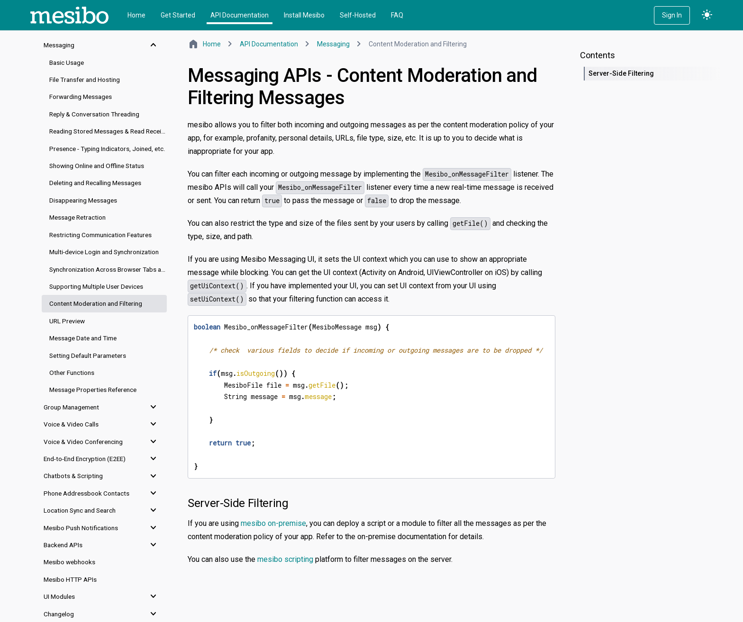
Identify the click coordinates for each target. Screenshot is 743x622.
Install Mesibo (304, 15)
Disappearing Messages (83, 200)
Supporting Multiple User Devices (96, 286)
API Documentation (239, 15)
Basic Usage (66, 62)
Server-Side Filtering (238, 503)
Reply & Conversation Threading (94, 114)
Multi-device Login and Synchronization (104, 252)
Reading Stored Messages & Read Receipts (108, 131)
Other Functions (71, 372)
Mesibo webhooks (69, 562)
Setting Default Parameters (87, 355)
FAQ (397, 15)
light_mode (707, 15)
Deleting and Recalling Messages (95, 183)
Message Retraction (77, 217)
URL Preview (67, 321)
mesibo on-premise (273, 523)
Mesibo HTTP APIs (70, 579)
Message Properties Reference (92, 389)
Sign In (672, 15)
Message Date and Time (83, 338)
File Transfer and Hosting (84, 79)
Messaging (333, 44)
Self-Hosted (358, 15)
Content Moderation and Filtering (95, 303)
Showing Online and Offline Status (96, 165)
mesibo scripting (285, 559)
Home (136, 15)
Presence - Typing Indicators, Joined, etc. (107, 148)
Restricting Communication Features (100, 235)
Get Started (178, 15)
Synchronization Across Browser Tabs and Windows (108, 269)
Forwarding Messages (80, 96)
